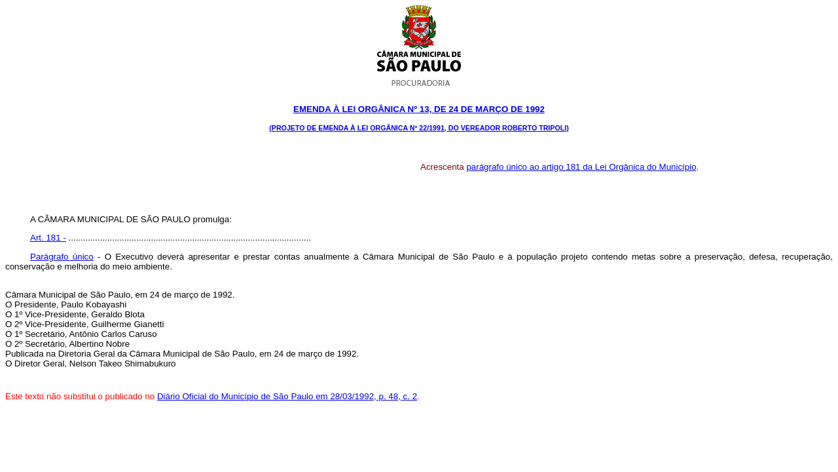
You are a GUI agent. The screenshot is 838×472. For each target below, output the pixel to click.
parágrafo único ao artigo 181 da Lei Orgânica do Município (581, 167)
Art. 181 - (48, 238)
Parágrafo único (62, 257)
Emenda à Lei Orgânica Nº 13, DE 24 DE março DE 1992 (419, 109)
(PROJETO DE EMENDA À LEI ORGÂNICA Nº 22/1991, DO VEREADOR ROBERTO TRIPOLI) (418, 128)
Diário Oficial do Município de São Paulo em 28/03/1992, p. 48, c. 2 (287, 396)
